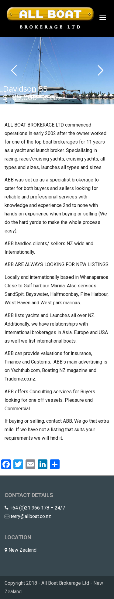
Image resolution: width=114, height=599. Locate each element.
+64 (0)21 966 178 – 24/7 (37, 508)
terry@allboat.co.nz (31, 516)
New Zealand (22, 550)
